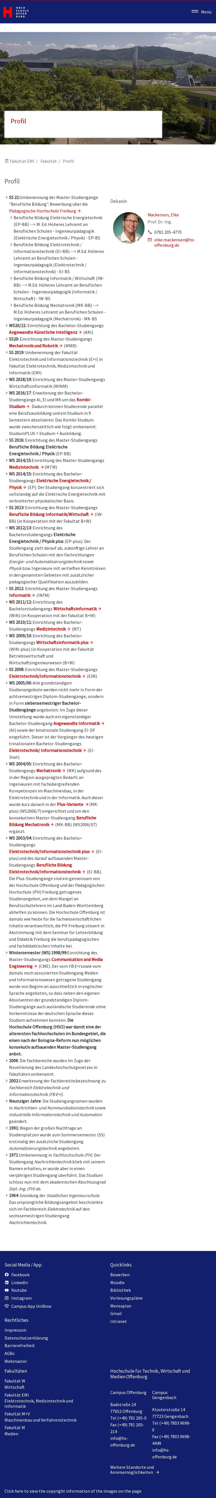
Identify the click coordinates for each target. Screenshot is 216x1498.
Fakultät (48, 161)
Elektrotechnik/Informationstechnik (45, 676)
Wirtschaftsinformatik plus (62, 642)
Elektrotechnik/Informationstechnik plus (49, 851)
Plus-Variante (70, 804)
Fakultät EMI (22, 161)
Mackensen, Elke (163, 214)
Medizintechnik (51, 629)
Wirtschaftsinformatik (75, 608)
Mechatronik (48, 770)
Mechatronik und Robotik (33, 345)
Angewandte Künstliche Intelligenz (43, 332)
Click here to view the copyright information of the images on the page (72, 1491)
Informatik (19, 595)
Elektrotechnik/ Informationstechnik (45, 750)
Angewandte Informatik (76, 723)
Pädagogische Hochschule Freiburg (42, 211)
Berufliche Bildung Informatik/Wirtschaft (49, 514)
